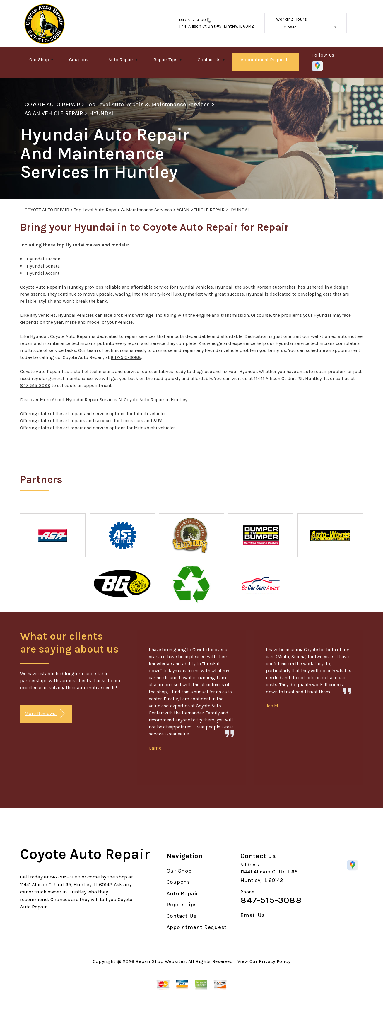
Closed (290, 27)
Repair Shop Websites (161, 961)
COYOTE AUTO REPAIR (52, 104)
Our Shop (39, 59)
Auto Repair (120, 59)
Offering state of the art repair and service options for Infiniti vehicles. (93, 413)
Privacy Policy (274, 961)
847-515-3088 (192, 20)
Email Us (252, 915)
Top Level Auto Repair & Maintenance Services (148, 104)
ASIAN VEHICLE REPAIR (54, 113)
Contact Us (209, 59)
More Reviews (45, 714)
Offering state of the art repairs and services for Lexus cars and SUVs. (92, 420)
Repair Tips (165, 59)
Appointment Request (264, 59)
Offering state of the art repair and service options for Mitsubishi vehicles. (98, 427)
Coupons (78, 59)
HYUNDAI (101, 113)
